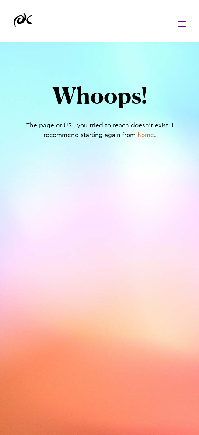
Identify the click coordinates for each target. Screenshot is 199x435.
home (145, 135)
